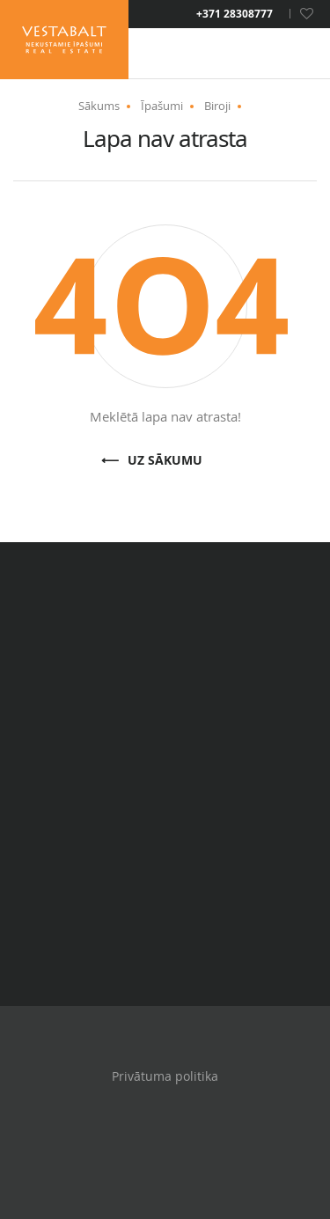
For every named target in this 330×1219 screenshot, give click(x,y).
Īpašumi (162, 106)
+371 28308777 (234, 14)
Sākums (99, 106)
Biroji (217, 106)
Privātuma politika (165, 1076)
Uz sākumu (165, 461)
